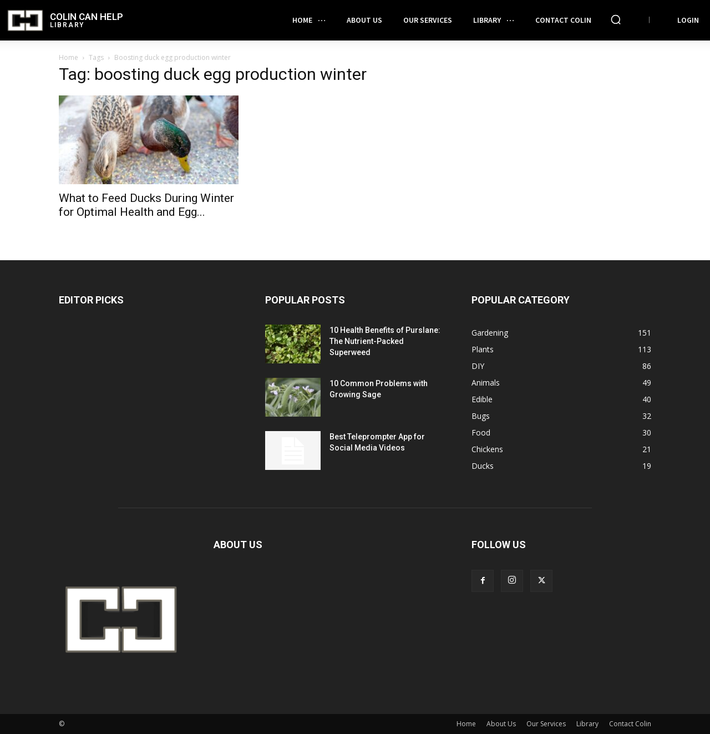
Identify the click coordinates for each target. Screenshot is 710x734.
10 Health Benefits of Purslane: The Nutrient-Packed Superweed (384, 341)
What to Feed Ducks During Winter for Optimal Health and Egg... (146, 205)
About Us (501, 723)
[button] (615, 19)
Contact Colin (630, 723)
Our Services (546, 723)
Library (587, 723)
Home (68, 57)
